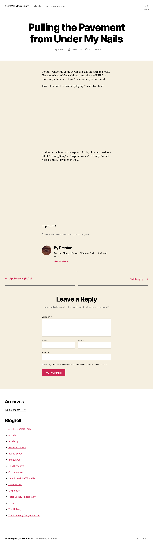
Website (45, 352)
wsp (87, 234)
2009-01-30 (76, 49)
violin (82, 234)
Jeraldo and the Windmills (23, 478)
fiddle (64, 234)
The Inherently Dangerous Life (26, 515)
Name (45, 340)
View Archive (61, 261)
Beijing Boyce (16, 453)
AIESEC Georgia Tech (20, 428)
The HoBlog (15, 508)
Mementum (15, 490)
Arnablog (13, 441)
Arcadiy (12, 434)
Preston (60, 49)
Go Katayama (16, 471)
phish (76, 234)
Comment (47, 317)
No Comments (95, 49)
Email (81, 340)
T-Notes (13, 502)
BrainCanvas (15, 459)
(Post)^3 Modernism (18, 6)
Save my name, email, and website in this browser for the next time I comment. (75, 364)
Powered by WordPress (48, 538)
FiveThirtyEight (17, 465)
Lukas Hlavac (16, 484)
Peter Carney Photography (23, 496)
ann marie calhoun (53, 234)
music (70, 234)
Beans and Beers (18, 447)
